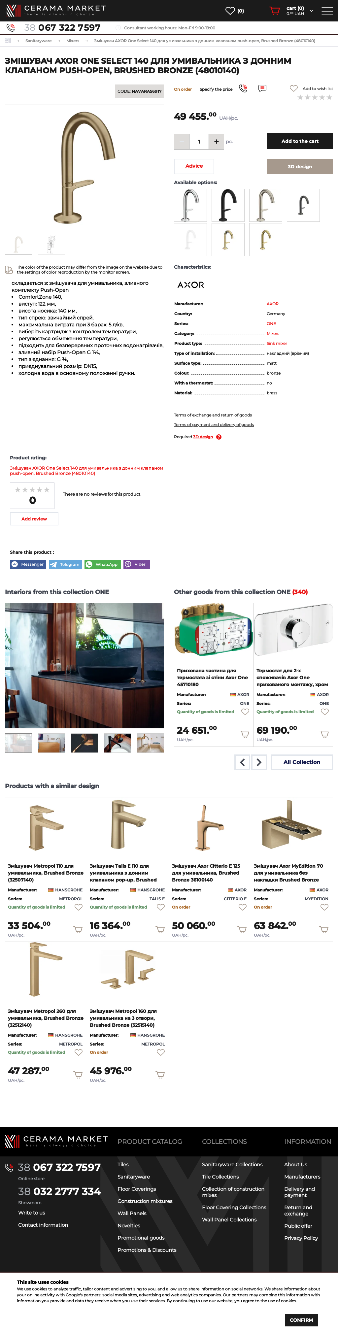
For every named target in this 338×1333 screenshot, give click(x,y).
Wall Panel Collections (229, 1219)
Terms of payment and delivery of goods (214, 424)
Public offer (298, 1226)
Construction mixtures (145, 1201)
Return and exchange (298, 1210)
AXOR (273, 303)
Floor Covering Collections (234, 1207)
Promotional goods (141, 1238)
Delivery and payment (299, 1192)
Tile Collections (220, 1177)
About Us (295, 1164)
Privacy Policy (301, 1238)
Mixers (273, 333)
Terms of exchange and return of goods (213, 415)
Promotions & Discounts (147, 1250)
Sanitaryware (134, 1177)
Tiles (123, 1164)
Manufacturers (302, 1177)
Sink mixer (277, 343)
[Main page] (56, 1141)
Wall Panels (132, 1213)
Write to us (31, 1213)
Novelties (129, 1225)
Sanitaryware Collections (232, 1164)
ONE (271, 323)
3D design (203, 436)
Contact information (43, 1225)
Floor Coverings (137, 1189)
